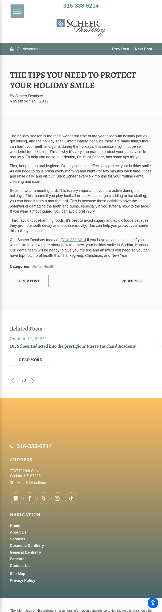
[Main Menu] (17, 11)
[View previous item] (12, 381)
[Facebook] (29, 498)
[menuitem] (81, 526)
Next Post (132, 281)
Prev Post (29, 281)
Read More (30, 360)
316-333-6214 (81, 6)
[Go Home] (14, 49)
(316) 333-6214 (73, 240)
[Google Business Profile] (16, 498)
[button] (153, 603)
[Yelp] (43, 498)
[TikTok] (71, 498)
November (31, 49)
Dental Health (42, 266)
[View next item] (32, 381)
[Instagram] (57, 498)
